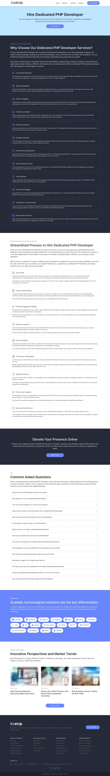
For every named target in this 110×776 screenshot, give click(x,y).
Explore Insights (55, 705)
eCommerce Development (16, 745)
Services (65, 3)
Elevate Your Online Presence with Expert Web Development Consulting (54, 693)
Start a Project (93, 3)
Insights (81, 3)
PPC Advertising (60, 745)
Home (57, 3)
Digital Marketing (60, 740)
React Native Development (85, 750)
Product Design (37, 750)
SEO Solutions (59, 743)
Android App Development (85, 745)
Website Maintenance (15, 748)
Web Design (13, 740)
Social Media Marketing (61, 748)
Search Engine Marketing (62, 750)
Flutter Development (84, 753)
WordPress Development (16, 753)
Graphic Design (37, 743)
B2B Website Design (15, 750)
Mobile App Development (85, 740)
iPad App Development (84, 748)
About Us (73, 3)
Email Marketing (60, 753)
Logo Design (36, 740)
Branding (35, 745)
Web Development (14, 743)
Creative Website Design (39, 748)
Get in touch (92, 727)
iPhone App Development (85, 743)
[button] (55, 492)
